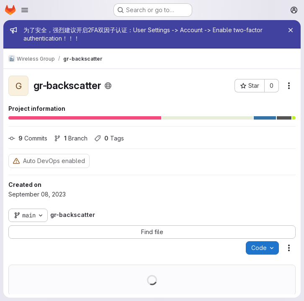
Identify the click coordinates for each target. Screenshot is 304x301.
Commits (27, 138)
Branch (71, 138)
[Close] (291, 30)
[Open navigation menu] (24, 10)
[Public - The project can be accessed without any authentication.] (108, 85)
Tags (109, 138)
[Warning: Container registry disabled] (16, 160)
